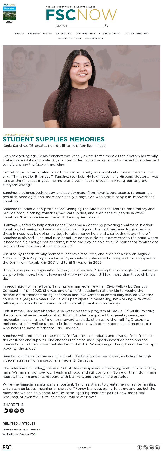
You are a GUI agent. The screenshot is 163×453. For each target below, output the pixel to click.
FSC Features (64, 34)
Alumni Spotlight (110, 34)
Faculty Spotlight (69, 39)
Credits (84, 448)
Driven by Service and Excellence (21, 429)
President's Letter (40, 34)
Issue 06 (19, 34)
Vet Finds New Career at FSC (19, 434)
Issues (9, 22)
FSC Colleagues (95, 39)
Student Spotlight (137, 34)
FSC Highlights (86, 34)
